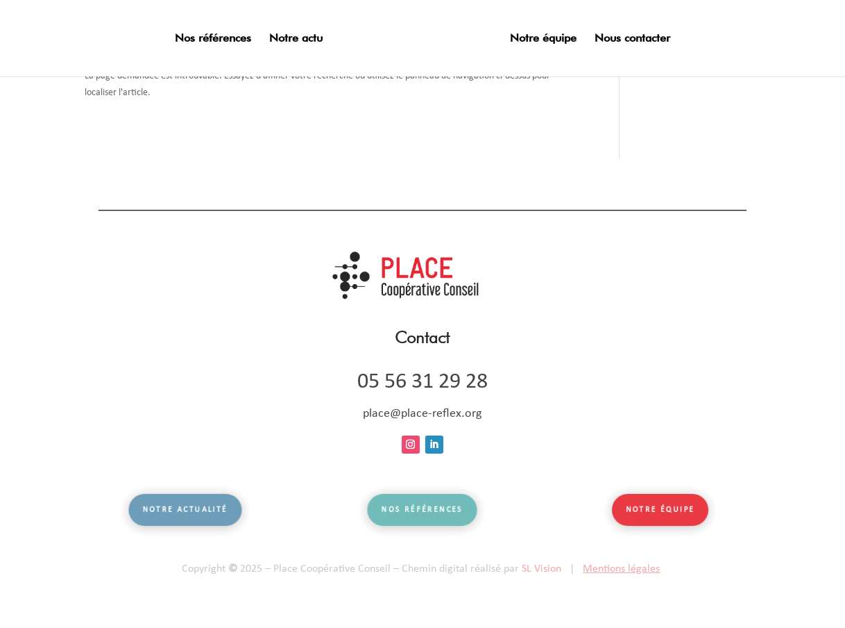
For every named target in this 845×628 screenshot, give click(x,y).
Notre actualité (185, 510)
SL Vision (541, 569)
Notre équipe (543, 38)
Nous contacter (632, 38)
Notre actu (296, 38)
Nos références (213, 38)
